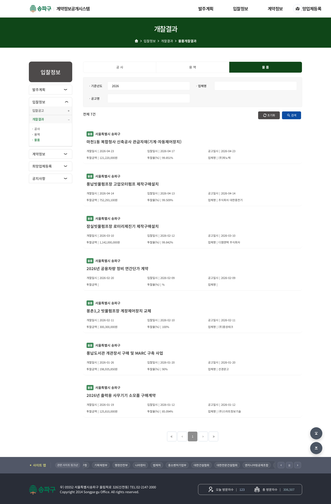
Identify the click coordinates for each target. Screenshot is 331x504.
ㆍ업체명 (200, 86)
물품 (37, 140)
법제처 (159, 465)
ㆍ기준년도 (95, 86)
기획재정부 (103, 465)
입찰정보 (240, 8)
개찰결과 (167, 41)
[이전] (281, 465)
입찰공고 (38, 110)
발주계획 (205, 8)
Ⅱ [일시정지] (289, 465)
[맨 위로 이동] (316, 433)
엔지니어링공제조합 (259, 465)
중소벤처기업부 (180, 465)
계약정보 (275, 8)
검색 (293, 115)
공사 (37, 129)
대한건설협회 (204, 465)
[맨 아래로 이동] (316, 448)
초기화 (271, 115)
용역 (37, 134)
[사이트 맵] (297, 8)
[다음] (297, 465)
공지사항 (38, 178)
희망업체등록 (309, 8)
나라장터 (143, 465)
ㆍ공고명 (94, 98)
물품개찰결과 (187, 41)
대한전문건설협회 (229, 465)
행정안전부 (123, 465)
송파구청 (84, 465)
